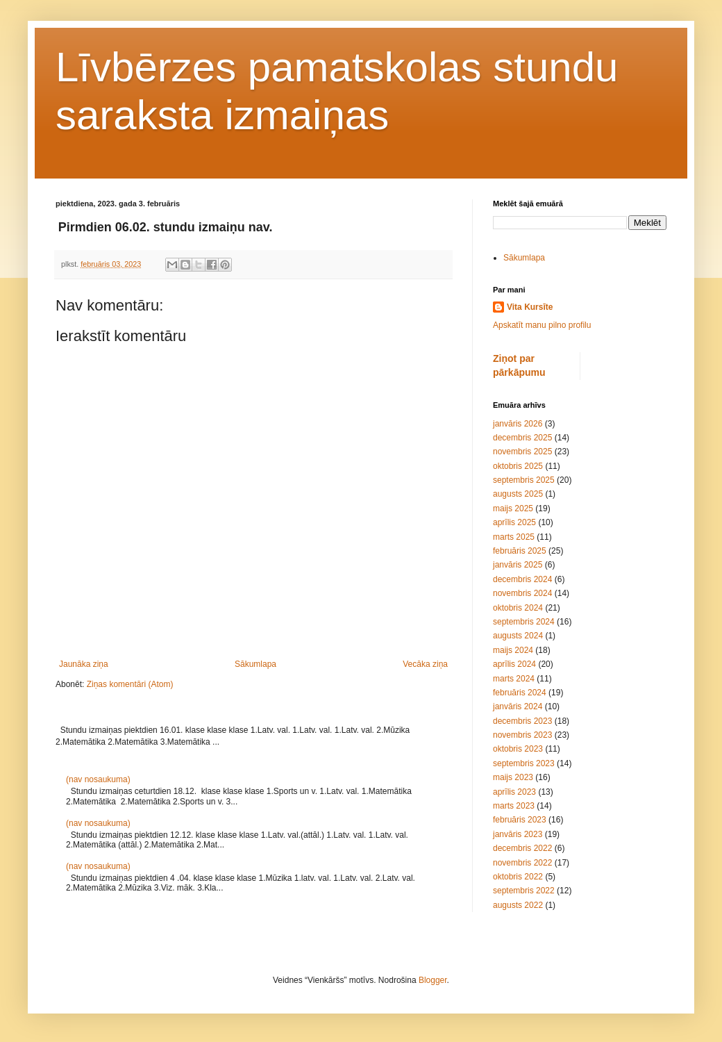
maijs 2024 (513, 650)
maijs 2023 (513, 777)
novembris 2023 (522, 735)
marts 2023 (514, 806)
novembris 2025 (522, 451)
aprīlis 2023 (514, 792)
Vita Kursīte (530, 307)
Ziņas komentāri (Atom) (130, 684)
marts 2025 (514, 537)
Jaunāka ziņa (83, 664)
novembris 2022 (522, 863)
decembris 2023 (522, 721)
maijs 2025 (513, 508)
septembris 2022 (524, 890)
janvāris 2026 (517, 424)
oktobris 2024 (518, 608)
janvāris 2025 (517, 565)
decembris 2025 (522, 438)
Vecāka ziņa (425, 664)
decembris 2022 (522, 848)
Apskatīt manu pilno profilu (542, 325)
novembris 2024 (522, 593)
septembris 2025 (524, 480)
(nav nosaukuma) (98, 779)
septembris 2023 (524, 763)
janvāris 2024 (517, 706)
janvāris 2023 (517, 834)
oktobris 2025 (518, 466)
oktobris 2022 (518, 877)
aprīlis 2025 (514, 522)
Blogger (433, 980)
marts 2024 (514, 679)
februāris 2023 (519, 820)
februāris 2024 (519, 692)
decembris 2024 (522, 579)
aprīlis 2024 (514, 664)
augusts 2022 (518, 905)
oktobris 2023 (518, 749)
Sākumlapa (255, 664)
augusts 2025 (518, 494)
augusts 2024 (518, 635)
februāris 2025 (519, 551)
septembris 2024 (524, 622)
